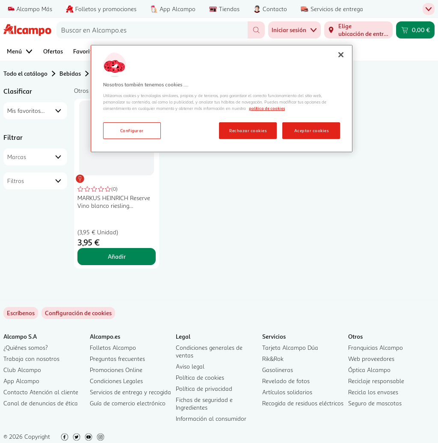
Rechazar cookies (247, 130)
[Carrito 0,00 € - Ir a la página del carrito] (415, 29)
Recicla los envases (373, 392)
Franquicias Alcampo (375, 347)
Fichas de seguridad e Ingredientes (204, 403)
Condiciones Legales (116, 380)
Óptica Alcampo (369, 369)
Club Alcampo (22, 369)
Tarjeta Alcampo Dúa (290, 347)
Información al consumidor (211, 418)
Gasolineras (277, 369)
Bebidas (70, 73)
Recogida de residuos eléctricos (302, 403)
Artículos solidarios (287, 392)
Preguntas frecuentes (117, 358)
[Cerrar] (340, 54)
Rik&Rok (273, 358)
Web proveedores (371, 358)
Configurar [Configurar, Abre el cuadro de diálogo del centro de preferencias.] (132, 130)
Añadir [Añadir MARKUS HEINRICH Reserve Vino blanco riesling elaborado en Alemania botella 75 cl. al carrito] (117, 256)
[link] (78, 313)
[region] (221, 98)
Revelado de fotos (286, 380)
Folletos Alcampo (113, 347)
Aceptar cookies (311, 130)
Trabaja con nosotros (31, 358)
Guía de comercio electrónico (128, 403)
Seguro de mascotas (375, 403)
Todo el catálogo (25, 73)
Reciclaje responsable (376, 380)
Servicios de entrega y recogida (130, 392)
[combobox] (152, 30)
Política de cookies (200, 377)
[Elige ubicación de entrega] (358, 29)
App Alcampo (21, 380)
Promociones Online (116, 369)
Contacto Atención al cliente (40, 392)
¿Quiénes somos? (25, 347)
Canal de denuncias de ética (40, 403)
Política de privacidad (204, 388)
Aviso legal (190, 366)
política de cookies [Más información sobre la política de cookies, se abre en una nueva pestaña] (267, 108)
